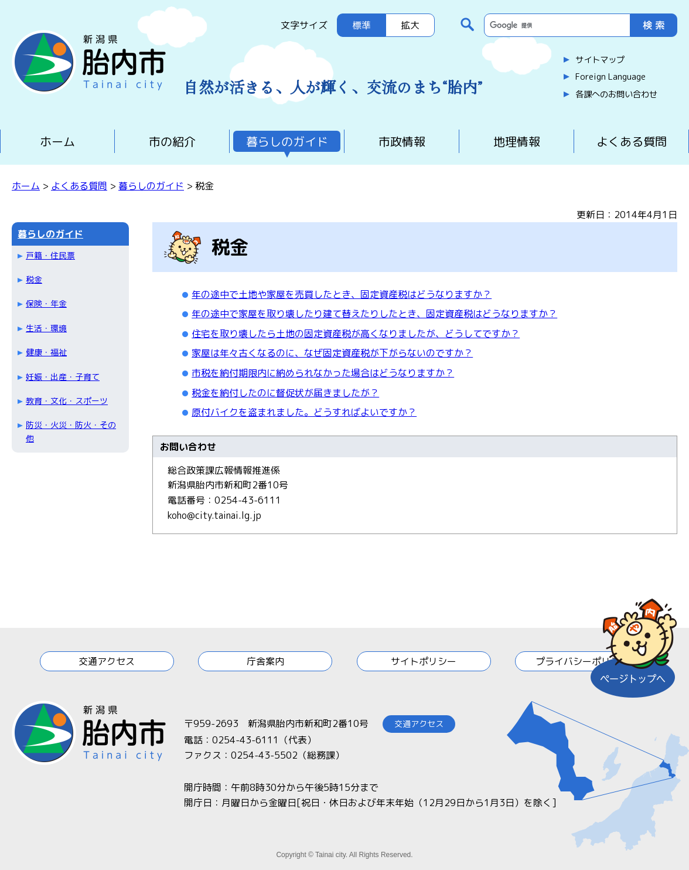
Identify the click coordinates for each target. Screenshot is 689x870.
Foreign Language (610, 77)
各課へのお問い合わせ (616, 94)
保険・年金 (46, 303)
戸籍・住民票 (50, 255)
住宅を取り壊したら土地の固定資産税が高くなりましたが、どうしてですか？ (356, 333)
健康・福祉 (46, 352)
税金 (34, 279)
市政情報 (401, 141)
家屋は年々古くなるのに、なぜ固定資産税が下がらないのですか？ (332, 352)
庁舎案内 (265, 661)
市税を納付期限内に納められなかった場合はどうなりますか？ (323, 372)
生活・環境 (46, 328)
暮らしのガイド (287, 141)
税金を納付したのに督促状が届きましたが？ (285, 392)
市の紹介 (172, 141)
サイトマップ (600, 60)
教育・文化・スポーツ (67, 400)
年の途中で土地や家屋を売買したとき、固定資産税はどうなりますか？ (342, 294)
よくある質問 (631, 141)
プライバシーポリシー (582, 661)
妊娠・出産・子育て (63, 376)
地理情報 (516, 141)
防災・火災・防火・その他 (71, 431)
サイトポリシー (423, 661)
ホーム (57, 141)
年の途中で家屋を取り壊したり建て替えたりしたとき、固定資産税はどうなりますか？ (374, 313)
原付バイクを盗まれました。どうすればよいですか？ (304, 412)
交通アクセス (107, 661)
